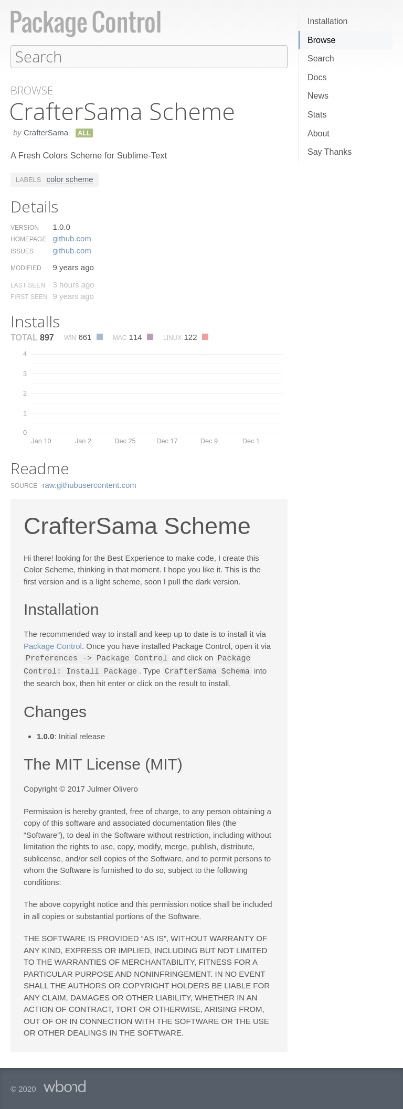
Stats (316, 114)
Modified (25, 267)
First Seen (28, 296)
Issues (22, 250)
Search (320, 58)
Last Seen (27, 285)
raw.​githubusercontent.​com (89, 484)
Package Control (53, 645)
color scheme (69, 178)
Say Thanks (329, 151)
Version (24, 227)
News (317, 95)
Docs (316, 77)
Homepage (28, 238)
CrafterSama (46, 131)
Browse (321, 40)
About (318, 133)
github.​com (71, 237)
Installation (327, 21)
